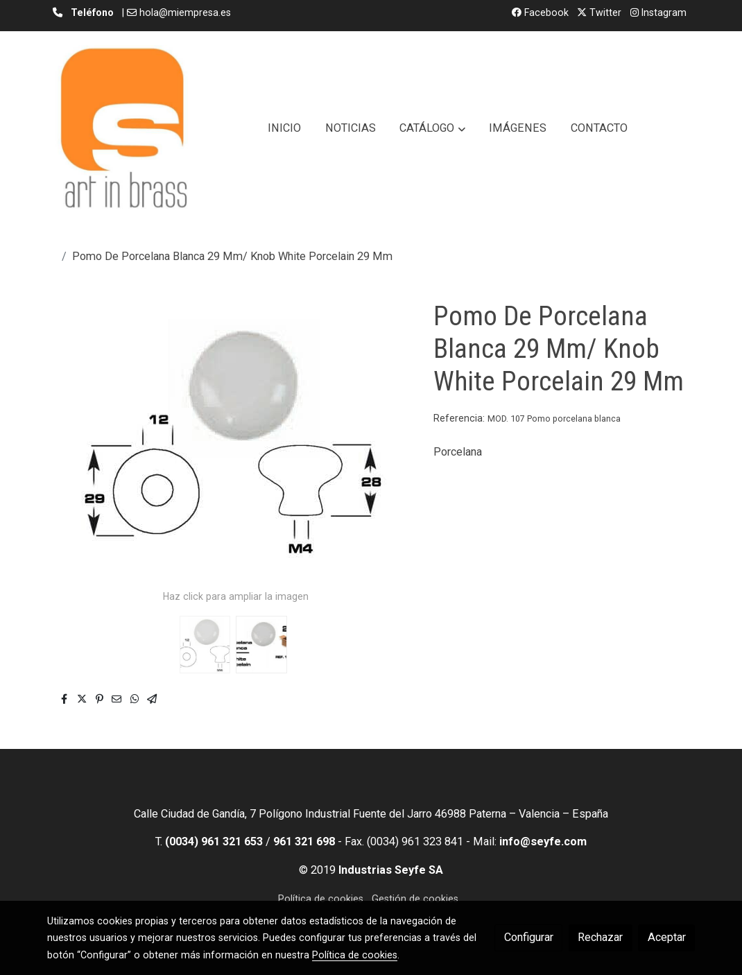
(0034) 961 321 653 (214, 841)
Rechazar (600, 937)
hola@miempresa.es (185, 12)
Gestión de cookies (415, 898)
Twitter (599, 12)
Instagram (658, 12)
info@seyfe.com (543, 841)
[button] (432, 128)
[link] (123, 128)
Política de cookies (320, 898)
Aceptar (667, 937)
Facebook (540, 12)
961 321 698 (304, 841)
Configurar (528, 937)
